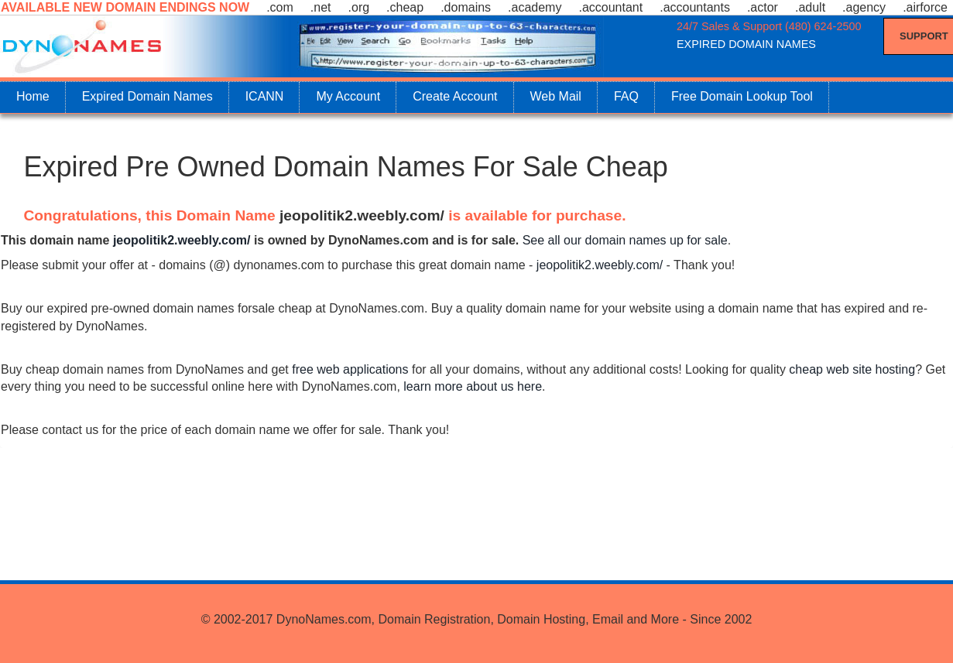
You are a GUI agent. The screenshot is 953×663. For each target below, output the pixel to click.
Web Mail (555, 96)
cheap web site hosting (852, 369)
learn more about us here (472, 386)
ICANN (264, 96)
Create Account (455, 96)
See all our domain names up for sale (625, 240)
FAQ (626, 96)
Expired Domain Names (147, 96)
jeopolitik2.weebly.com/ (361, 215)
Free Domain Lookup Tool (742, 96)
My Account (348, 96)
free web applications (350, 369)
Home (33, 96)
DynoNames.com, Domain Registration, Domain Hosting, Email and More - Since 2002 (514, 619)
